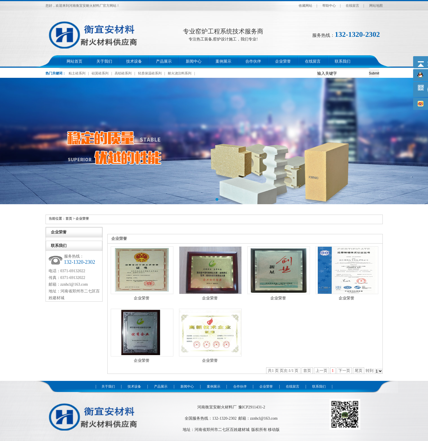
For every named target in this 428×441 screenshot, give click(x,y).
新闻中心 (193, 61)
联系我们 (342, 61)
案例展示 (223, 61)
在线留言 (352, 6)
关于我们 (104, 61)
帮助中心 (329, 6)
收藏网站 (305, 6)
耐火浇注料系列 (179, 73)
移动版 (274, 430)
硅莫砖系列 (100, 73)
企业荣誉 (283, 61)
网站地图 (376, 6)
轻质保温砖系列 (150, 73)
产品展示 (164, 61)
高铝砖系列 (123, 73)
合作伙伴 (253, 61)
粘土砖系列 (77, 73)
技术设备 (134, 61)
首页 (68, 218)
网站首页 (74, 61)
